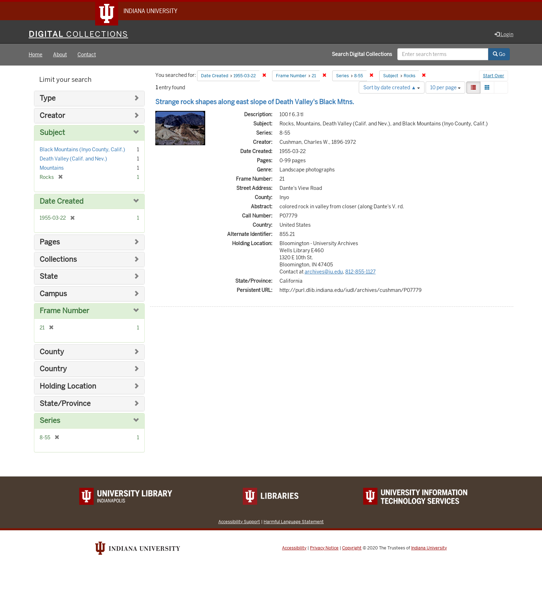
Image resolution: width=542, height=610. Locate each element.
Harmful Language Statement (294, 521)
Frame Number (64, 310)
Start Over (493, 76)
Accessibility (294, 548)
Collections (58, 259)
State (49, 276)
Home (35, 54)
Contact (86, 54)
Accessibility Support (239, 521)
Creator (52, 115)
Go (499, 54)
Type (48, 98)
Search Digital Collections (362, 54)
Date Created (61, 201)
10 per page (445, 87)
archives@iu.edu (324, 272)
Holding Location (68, 386)
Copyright (352, 548)
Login (504, 34)
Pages (50, 242)
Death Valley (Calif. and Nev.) (73, 159)
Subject (52, 132)
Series (50, 420)
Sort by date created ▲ (391, 87)
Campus (53, 293)
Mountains (52, 168)
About (60, 54)
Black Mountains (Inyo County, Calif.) (82, 149)
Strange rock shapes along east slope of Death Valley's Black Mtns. (254, 102)
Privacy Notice (324, 548)
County (52, 352)
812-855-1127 (360, 272)
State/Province (65, 403)
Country (53, 369)
